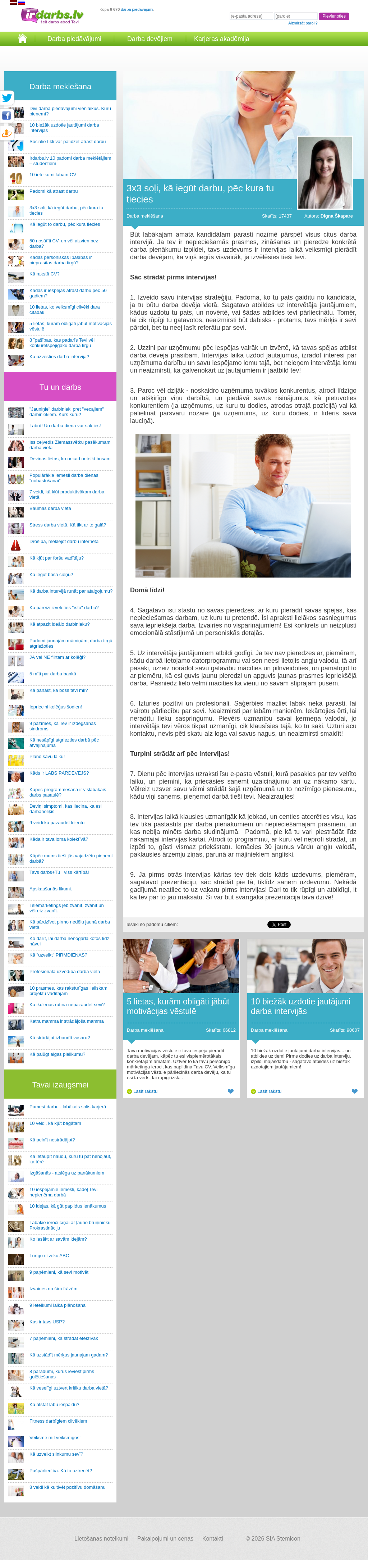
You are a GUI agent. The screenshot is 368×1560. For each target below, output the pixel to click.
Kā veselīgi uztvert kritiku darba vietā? (68, 1388)
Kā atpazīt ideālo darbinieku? (59, 624)
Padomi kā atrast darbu (53, 191)
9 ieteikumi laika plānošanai (58, 1305)
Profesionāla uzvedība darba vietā (64, 971)
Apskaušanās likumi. (50, 888)
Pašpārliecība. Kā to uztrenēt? (60, 1470)
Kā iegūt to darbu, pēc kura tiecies (64, 224)
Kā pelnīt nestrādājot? (52, 1139)
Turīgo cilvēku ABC (49, 1255)
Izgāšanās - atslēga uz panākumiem (66, 1173)
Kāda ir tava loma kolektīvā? (58, 839)
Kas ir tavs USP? (47, 1321)
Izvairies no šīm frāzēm (53, 1288)
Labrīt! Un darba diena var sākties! (65, 425)
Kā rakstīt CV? (44, 274)
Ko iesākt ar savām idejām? (58, 1239)
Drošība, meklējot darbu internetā (63, 541)
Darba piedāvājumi (74, 38)
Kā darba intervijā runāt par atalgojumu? (70, 591)
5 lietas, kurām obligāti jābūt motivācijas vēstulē (178, 1006)
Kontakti (212, 1539)
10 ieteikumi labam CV (52, 174)
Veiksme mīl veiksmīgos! (54, 1437)
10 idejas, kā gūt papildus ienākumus (67, 1206)
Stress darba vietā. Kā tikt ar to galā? (67, 525)
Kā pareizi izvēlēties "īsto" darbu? (64, 607)
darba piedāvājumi (137, 9)
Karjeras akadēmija (221, 38)
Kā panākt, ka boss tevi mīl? (58, 690)
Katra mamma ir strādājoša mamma (66, 1021)
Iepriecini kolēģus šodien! (55, 707)
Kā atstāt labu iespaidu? (54, 1404)
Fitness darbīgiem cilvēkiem (58, 1421)
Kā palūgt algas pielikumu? (57, 1054)
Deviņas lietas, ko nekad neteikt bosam (69, 458)
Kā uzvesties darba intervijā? (59, 356)
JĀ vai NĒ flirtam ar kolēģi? (57, 657)
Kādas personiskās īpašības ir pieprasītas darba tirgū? (60, 260)
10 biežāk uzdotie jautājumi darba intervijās (300, 1006)
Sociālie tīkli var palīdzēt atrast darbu (67, 141)
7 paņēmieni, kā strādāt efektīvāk (63, 1338)
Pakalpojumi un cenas (165, 1539)
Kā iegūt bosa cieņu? (51, 574)
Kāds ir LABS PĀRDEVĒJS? (59, 773)
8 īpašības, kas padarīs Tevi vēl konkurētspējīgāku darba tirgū (62, 342)
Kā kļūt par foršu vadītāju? (56, 558)
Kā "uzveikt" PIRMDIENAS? (58, 955)
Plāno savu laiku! (47, 756)
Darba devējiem (149, 38)
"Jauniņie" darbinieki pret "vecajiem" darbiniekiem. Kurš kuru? (66, 411)
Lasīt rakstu (145, 1091)
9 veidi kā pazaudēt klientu (56, 822)
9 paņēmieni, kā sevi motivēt (58, 1272)
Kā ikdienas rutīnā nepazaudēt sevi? (67, 1004)
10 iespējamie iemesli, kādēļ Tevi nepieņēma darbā (63, 1192)
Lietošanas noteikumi (101, 1539)
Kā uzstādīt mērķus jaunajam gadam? (68, 1355)
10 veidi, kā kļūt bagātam (55, 1123)
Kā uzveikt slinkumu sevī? (56, 1454)
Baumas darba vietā (50, 508)
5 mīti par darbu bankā (52, 673)
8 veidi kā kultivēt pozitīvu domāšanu (67, 1487)
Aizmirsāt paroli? (302, 23)
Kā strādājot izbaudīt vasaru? (59, 1037)
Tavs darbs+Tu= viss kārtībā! (59, 872)
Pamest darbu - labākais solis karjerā (67, 1106)
